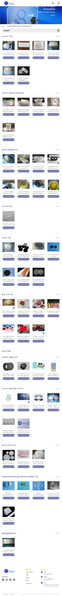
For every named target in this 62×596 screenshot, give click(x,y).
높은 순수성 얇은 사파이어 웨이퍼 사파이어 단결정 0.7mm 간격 (8, 58)
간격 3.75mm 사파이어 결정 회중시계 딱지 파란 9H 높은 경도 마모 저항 (23, 436)
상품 (27, 575)
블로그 (27, 580)
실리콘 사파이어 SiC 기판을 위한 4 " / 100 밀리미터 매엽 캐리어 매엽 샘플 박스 (9, 467)
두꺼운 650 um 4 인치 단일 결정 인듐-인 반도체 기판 (38, 260)
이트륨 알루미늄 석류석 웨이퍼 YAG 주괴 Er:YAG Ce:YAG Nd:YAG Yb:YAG (53, 317)
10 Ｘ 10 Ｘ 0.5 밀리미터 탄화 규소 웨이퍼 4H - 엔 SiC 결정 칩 (23, 172)
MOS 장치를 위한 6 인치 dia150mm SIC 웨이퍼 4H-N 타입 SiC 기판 (53, 197)
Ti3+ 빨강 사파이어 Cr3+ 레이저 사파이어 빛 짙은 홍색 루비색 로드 (38, 342)
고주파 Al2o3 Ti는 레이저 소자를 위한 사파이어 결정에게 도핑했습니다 (8, 342)
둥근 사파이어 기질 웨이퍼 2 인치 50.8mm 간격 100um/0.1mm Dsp (23, 58)
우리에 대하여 (29, 572)
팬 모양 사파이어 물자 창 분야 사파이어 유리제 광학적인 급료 (38, 115)
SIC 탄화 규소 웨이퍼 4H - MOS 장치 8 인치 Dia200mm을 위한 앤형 (9, 172)
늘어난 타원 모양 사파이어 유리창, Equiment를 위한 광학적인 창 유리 (8, 115)
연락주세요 (29, 583)
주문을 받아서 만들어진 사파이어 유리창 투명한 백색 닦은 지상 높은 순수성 (8, 436)
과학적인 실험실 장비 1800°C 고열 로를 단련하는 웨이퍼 (53, 379)
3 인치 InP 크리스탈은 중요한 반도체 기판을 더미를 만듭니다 (23, 260)
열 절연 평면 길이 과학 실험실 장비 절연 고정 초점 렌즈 (8, 379)
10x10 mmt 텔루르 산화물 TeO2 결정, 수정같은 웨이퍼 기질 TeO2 (8, 524)
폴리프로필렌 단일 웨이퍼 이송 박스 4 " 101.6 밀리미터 (38, 467)
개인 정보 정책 (5, 594)
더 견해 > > (57, 36)
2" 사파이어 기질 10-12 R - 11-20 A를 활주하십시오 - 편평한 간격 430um (23, 84)
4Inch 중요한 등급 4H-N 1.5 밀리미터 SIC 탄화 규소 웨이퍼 (38, 197)
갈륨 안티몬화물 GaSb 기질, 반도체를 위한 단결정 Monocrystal (8, 285)
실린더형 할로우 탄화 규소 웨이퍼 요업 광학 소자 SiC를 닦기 (53, 172)
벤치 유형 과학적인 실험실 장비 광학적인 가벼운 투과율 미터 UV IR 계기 (38, 379)
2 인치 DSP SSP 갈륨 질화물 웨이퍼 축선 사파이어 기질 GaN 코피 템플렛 (9, 555)
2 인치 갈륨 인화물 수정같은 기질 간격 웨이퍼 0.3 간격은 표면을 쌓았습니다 (23, 285)
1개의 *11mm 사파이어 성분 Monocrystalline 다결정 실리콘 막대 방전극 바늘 (9, 228)
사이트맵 (11, 594)
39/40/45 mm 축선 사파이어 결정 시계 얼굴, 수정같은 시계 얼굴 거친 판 (53, 411)
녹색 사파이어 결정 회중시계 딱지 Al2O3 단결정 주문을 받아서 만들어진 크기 (9, 411)
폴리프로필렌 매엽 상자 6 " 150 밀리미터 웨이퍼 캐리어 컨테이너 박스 (23, 467)
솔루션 (27, 578)
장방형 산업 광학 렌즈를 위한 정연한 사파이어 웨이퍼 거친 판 (23, 115)
